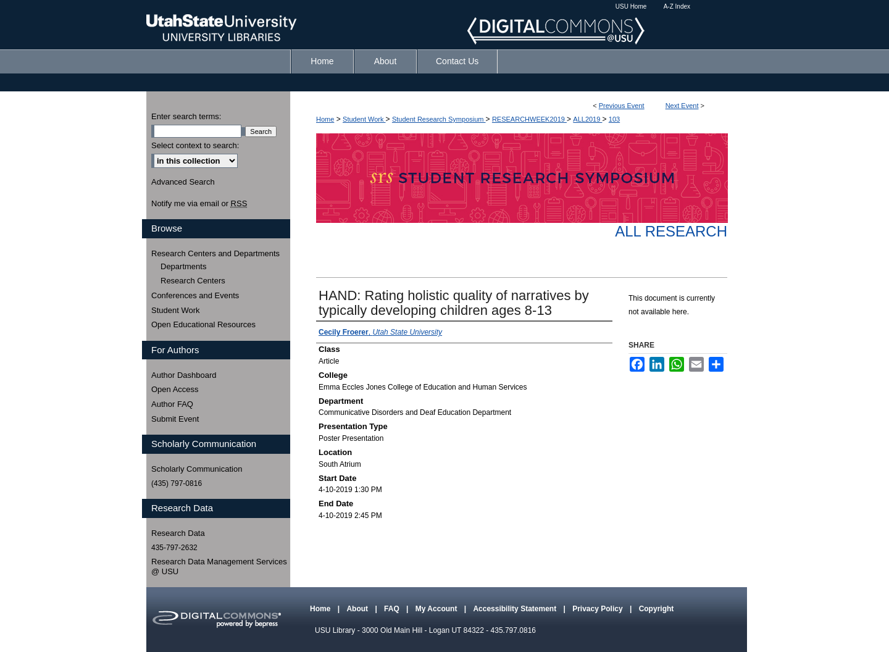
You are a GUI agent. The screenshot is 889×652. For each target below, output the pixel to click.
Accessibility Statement (515, 608)
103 (614, 119)
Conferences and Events (195, 295)
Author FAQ (172, 404)
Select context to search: (195, 145)
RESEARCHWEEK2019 (529, 119)
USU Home (631, 6)
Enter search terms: (186, 116)
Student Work (364, 119)
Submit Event (175, 419)
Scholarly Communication (196, 469)
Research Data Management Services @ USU (219, 566)
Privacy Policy (598, 608)
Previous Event (622, 105)
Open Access (175, 389)
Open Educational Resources (203, 324)
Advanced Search (183, 181)
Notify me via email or (199, 204)
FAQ (392, 608)
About (358, 608)
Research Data (178, 533)
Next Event (682, 105)
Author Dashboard (184, 375)
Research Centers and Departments (215, 253)
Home (325, 119)
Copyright (656, 608)
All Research (671, 231)
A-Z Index (677, 6)
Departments (183, 266)
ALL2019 (587, 119)
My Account (437, 608)
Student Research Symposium (439, 119)
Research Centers (193, 280)
